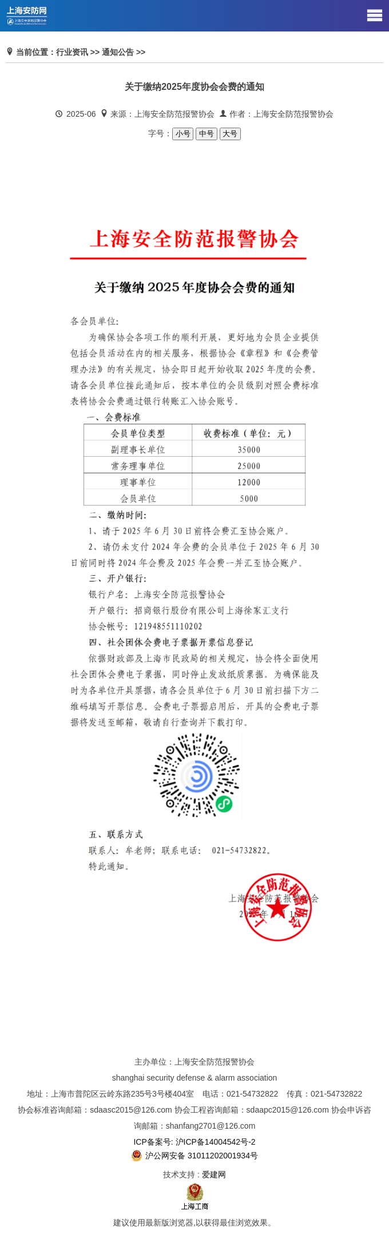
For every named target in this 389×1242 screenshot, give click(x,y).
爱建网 (214, 1174)
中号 (206, 133)
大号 (230, 133)
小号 (182, 133)
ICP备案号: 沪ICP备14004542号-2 (194, 1141)
